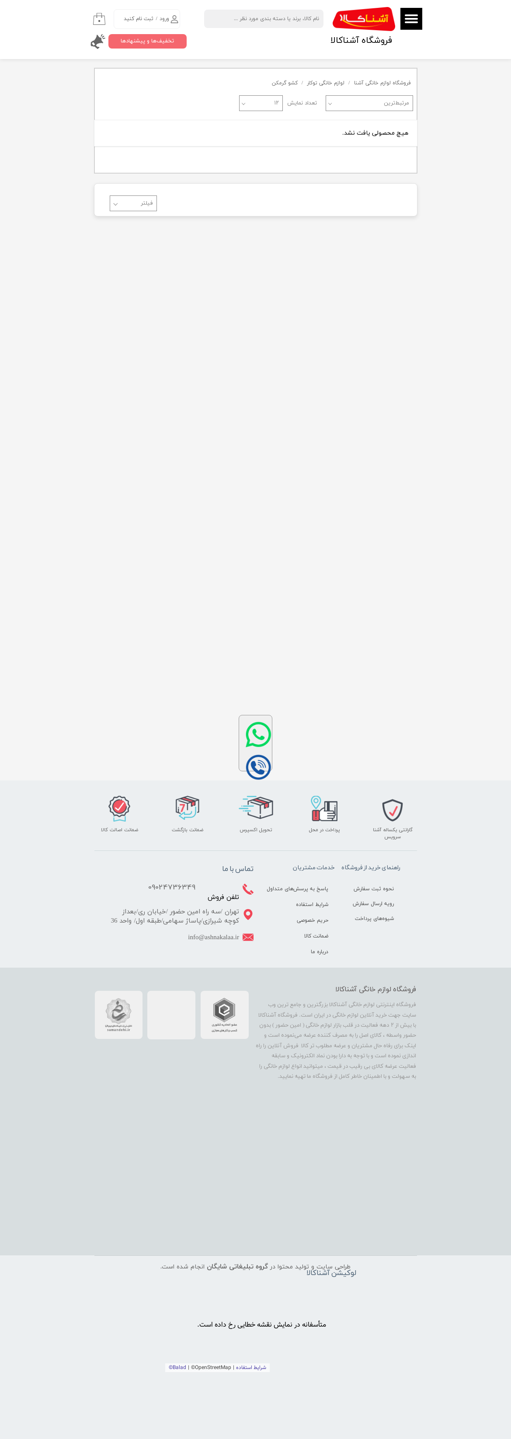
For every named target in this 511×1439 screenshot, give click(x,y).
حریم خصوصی (312, 920)
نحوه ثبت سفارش (374, 888)
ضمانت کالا (316, 936)
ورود (164, 18)
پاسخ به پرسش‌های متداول (305, 888)
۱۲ (276, 103)
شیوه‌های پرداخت (374, 918)
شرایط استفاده (312, 904)
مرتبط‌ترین (396, 103)
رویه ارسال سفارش (373, 903)
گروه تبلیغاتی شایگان (237, 1267)
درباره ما (319, 951)
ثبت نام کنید (138, 18)
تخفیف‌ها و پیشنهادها (147, 41)
